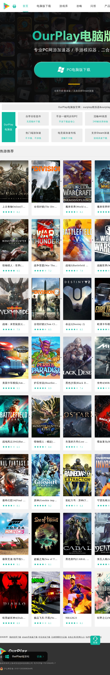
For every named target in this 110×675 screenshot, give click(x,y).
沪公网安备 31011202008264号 (16, 668)
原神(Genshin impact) (46, 500)
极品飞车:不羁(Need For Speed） (53, 618)
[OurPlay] (13, 651)
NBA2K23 (71, 618)
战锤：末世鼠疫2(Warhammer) (19, 324)
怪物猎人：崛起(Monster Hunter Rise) (55, 441)
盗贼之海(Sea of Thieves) (48, 559)
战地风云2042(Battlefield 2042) (20, 441)
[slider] (8, 212)
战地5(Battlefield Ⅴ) (77, 265)
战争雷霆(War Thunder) (47, 265)
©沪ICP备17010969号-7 (45, 663)
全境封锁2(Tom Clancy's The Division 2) (57, 324)
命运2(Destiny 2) (75, 324)
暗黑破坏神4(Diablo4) (14, 618)
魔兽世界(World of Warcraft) (82, 206)
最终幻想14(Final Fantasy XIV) (20, 500)
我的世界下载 (15, 637)
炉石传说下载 (44, 637)
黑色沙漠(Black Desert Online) (83, 383)
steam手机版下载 (30, 637)
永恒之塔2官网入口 (76, 637)
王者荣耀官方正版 (59, 637)
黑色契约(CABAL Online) (80, 559)
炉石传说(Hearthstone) (47, 383)
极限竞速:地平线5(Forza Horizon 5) (22, 559)
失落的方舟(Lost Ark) (78, 441)
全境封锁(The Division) (47, 206)
